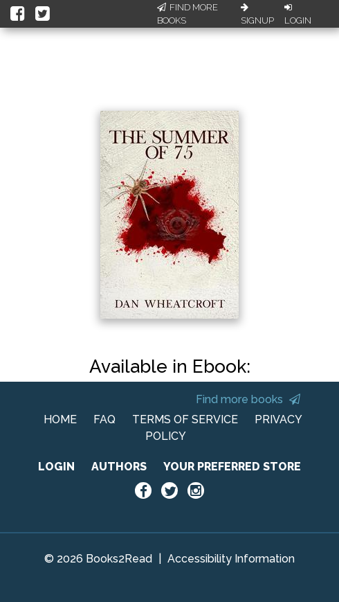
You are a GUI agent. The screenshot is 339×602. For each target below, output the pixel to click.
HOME (60, 419)
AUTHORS (119, 466)
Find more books (248, 399)
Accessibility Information (231, 558)
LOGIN (56, 466)
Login (297, 14)
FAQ (104, 419)
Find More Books (187, 14)
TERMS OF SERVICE (185, 419)
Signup (257, 14)
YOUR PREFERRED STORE (232, 466)
